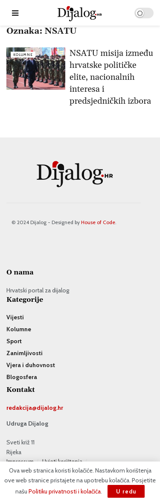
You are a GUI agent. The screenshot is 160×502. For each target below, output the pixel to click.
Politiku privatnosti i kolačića (65, 491)
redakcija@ (21, 408)
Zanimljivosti (24, 353)
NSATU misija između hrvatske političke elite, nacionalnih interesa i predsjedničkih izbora (111, 77)
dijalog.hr (50, 408)
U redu (126, 491)
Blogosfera (21, 377)
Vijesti (15, 317)
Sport (14, 341)
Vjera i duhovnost (30, 365)
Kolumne (23, 55)
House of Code (98, 222)
